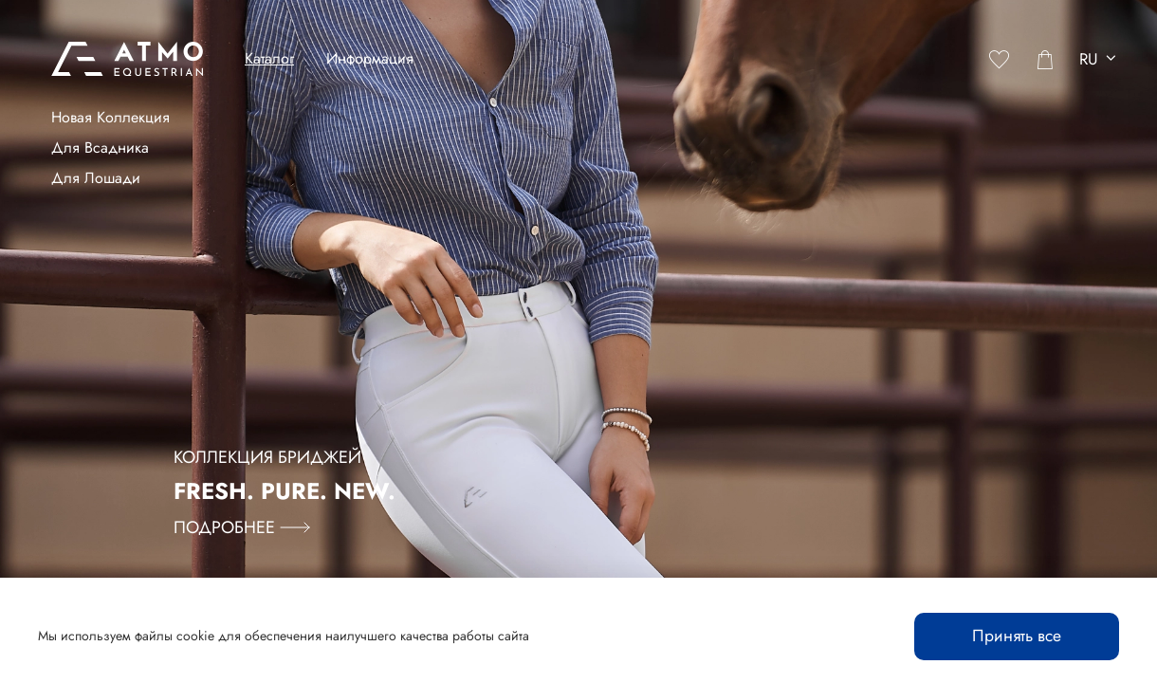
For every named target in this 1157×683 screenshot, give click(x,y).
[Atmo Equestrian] (127, 59)
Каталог (269, 58)
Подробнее (242, 527)
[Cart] (1045, 59)
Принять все (1016, 635)
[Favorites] (999, 59)
